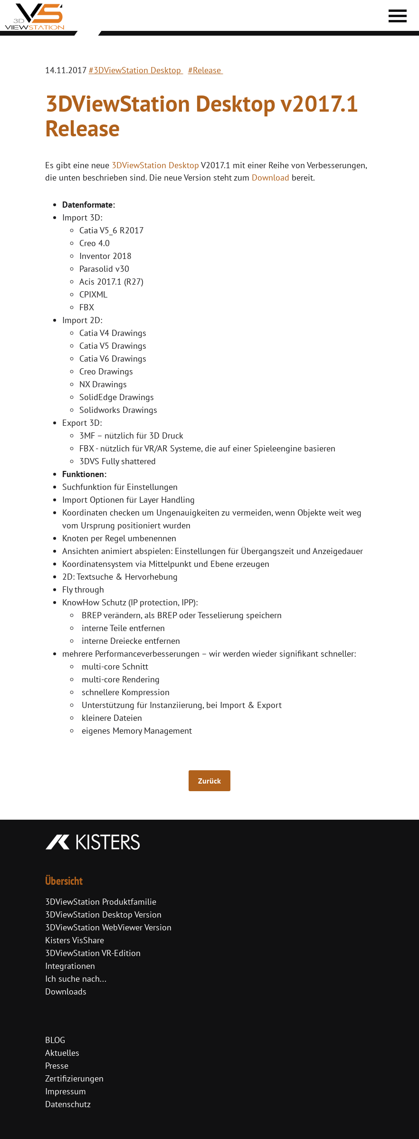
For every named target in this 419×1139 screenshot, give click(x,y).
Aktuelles (62, 1052)
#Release (205, 70)
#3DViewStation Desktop (136, 70)
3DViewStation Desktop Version (103, 914)
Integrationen (70, 965)
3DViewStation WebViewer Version (108, 927)
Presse (56, 1065)
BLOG (55, 1039)
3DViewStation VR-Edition (93, 953)
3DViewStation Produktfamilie (100, 901)
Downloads (65, 991)
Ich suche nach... (75, 978)
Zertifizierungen (74, 1078)
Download (270, 177)
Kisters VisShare (74, 940)
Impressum (65, 1091)
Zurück (209, 780)
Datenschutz (68, 1104)
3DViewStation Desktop (155, 165)
